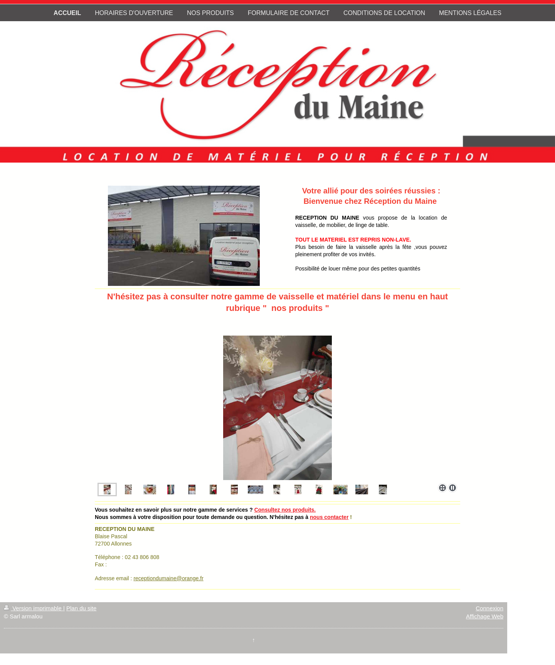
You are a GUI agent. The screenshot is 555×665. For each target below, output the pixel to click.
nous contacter (329, 517)
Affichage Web (484, 616)
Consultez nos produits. (285, 510)
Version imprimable (33, 608)
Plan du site (81, 608)
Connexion (489, 608)
